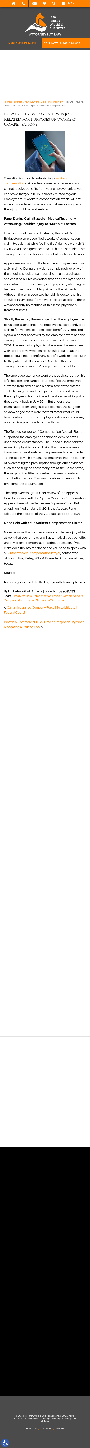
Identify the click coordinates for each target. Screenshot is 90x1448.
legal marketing (54, 1418)
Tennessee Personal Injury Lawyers (21, 101)
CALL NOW (63, 43)
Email (34, 3)
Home (14, 3)
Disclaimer (46, 1428)
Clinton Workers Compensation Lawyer (36, 596)
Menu (72, 3)
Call (23, 3)
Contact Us (31, 1428)
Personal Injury (55, 101)
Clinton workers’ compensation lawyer (33, 553)
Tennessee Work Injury (50, 600)
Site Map (60, 1428)
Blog (43, 101)
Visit (44, 3)
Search (54, 3)
